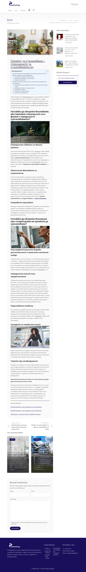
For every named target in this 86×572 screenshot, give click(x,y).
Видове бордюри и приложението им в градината (26, 407)
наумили (37, 151)
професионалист (28, 97)
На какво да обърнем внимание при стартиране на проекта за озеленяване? (30, 82)
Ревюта (47, 548)
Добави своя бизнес (47, 556)
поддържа (38, 316)
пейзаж (41, 103)
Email (33, 491)
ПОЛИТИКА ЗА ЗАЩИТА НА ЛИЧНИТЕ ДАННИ (56, 552)
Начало (10, 10)
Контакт (23, 10)
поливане (41, 269)
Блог (16, 10)
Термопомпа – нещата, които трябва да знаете (26, 414)
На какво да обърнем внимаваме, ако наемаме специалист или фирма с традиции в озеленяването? (29, 74)
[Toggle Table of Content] (46, 71)
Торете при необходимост (21, 92)
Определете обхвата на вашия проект (24, 76)
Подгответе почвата (20, 89)
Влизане (74, 4)
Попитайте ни (67, 82)
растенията (36, 162)
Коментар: (13, 499)
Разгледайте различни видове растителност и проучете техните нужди (31, 85)
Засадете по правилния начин (22, 91)
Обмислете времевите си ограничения (24, 78)
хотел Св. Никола (40, 198)
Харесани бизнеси (48, 551)
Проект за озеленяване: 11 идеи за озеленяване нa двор (39, 426)
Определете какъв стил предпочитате (24, 88)
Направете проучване (20, 80)
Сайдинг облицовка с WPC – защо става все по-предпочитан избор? (71, 63)
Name (12, 491)
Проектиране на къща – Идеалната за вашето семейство (20, 426)
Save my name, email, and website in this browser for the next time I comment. (29, 523)
